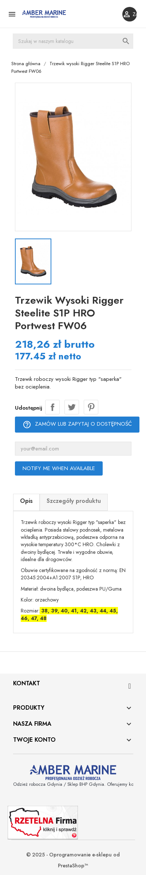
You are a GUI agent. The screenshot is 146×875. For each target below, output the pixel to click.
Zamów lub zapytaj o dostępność (76, 424)
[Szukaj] (73, 41)
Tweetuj (71, 407)
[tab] (26, 503)
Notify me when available (58, 469)
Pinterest (90, 407)
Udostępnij (52, 407)
